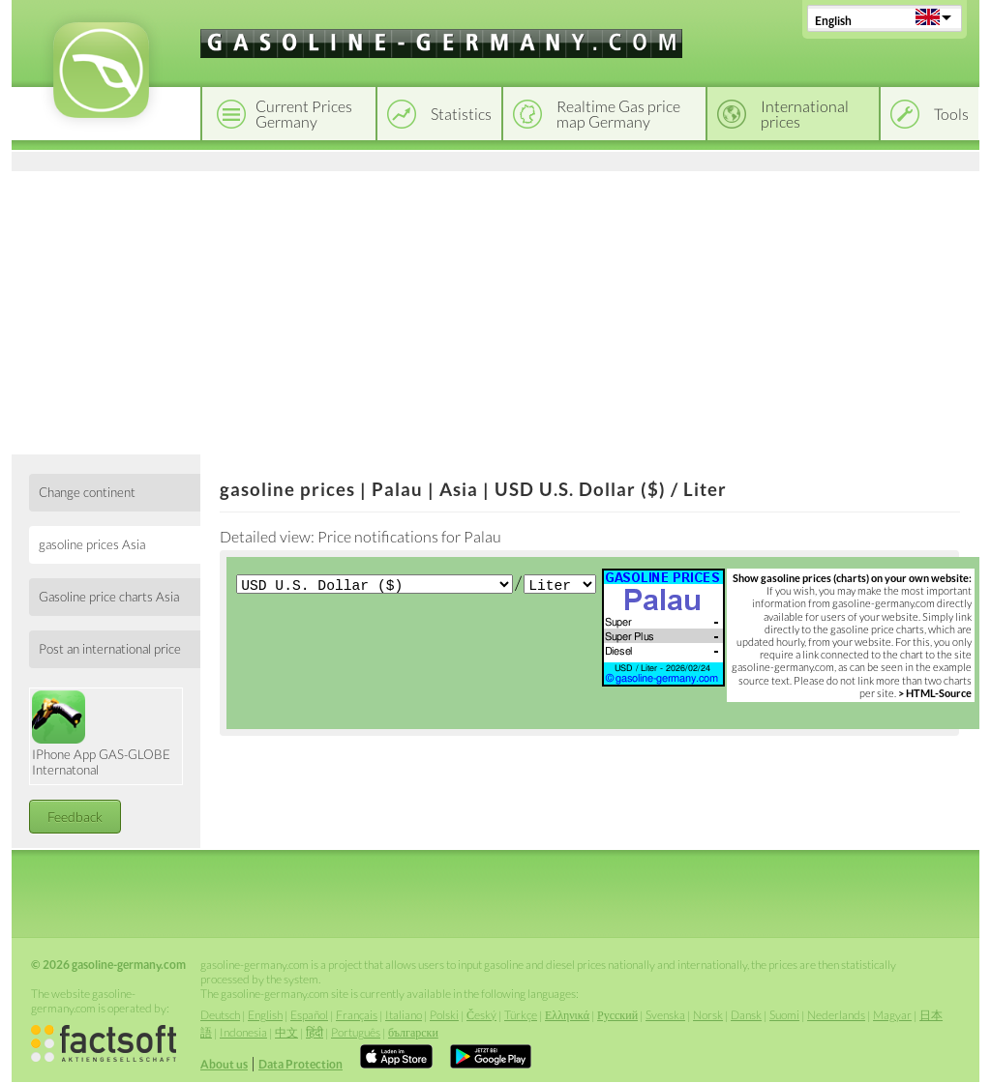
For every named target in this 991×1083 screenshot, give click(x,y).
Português (355, 1032)
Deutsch (220, 1015)
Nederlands (836, 1015)
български (413, 1032)
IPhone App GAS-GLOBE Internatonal (101, 733)
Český (481, 1015)
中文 (286, 1032)
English (833, 21)
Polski (444, 1015)
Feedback (75, 816)
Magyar (892, 1015)
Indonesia (243, 1032)
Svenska (665, 1015)
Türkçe (520, 1015)
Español (309, 1015)
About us (224, 1064)
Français (356, 1015)
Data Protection (300, 1064)
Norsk (708, 1015)
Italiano (403, 1015)
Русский (617, 1015)
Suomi (784, 1015)
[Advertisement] (495, 309)
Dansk (746, 1015)
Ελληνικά (567, 1015)
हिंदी (314, 1032)
